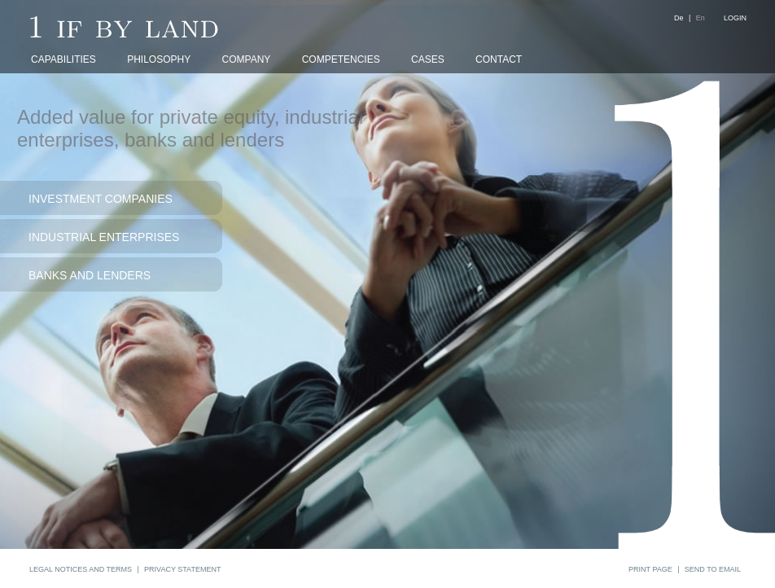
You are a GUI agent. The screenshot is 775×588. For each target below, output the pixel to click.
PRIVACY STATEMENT (182, 569)
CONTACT (498, 59)
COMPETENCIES (341, 59)
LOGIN (735, 18)
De (679, 18)
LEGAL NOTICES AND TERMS (80, 569)
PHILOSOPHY (158, 59)
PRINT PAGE (650, 569)
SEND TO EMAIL (713, 569)
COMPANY (246, 59)
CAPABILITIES (63, 59)
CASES (427, 59)
